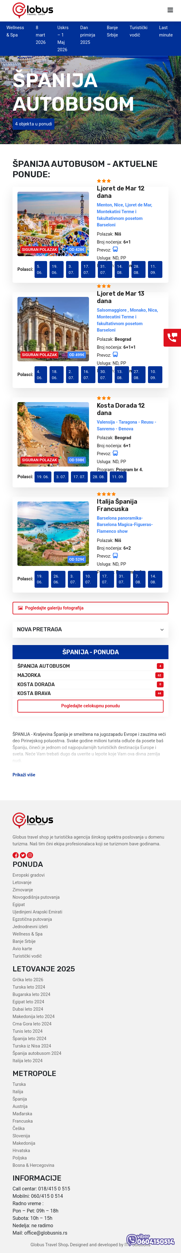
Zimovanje (23, 890)
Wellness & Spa (27, 934)
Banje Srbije (24, 941)
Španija (20, 1099)
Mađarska (22, 1114)
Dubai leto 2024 (28, 1009)
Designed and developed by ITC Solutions (109, 1244)
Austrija (20, 1106)
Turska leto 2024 (29, 987)
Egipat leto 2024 (28, 1002)
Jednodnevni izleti (30, 926)
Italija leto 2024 (27, 1060)
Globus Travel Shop (49, 1244)
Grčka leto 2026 (28, 979)
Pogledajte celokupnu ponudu (90, 706)
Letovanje (22, 882)
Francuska (23, 1121)
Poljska (20, 1158)
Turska (19, 1084)
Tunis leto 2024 (27, 1031)
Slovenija (21, 1136)
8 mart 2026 (41, 35)
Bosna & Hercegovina (33, 1165)
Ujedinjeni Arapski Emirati (37, 912)
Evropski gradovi (29, 875)
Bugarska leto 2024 (31, 994)
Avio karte (22, 948)
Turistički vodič (27, 956)
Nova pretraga (90, 629)
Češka (19, 1128)
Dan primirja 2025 (87, 35)
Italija (18, 1091)
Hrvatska (21, 1150)
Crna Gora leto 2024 (32, 1024)
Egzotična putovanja (32, 919)
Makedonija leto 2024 (34, 1016)
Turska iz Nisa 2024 (32, 1046)
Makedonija (24, 1143)
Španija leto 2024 (29, 1038)
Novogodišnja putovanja (36, 897)
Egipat (19, 904)
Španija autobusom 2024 (37, 1053)
